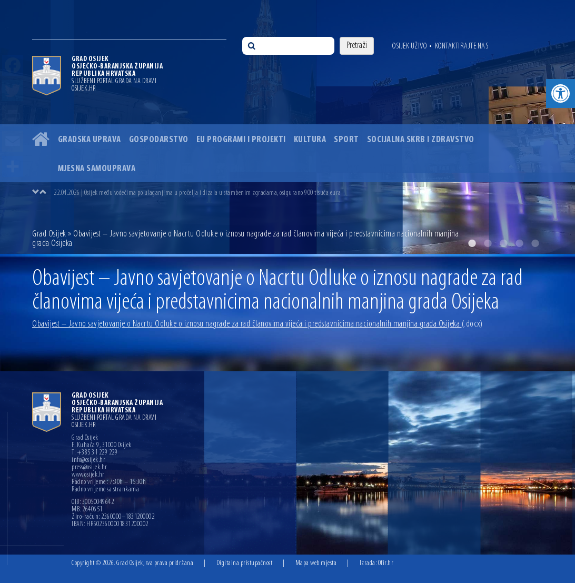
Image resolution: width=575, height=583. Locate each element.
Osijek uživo (409, 46)
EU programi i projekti (241, 140)
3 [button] (503, 243)
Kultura (310, 140)
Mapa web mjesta (316, 563)
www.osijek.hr (88, 475)
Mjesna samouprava (97, 169)
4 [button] (519, 243)
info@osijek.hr (88, 460)
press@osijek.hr (89, 467)
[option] (298, 192)
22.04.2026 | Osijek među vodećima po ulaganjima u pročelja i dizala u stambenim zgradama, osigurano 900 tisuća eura (197, 193)
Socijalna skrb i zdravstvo (420, 140)
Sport (346, 140)
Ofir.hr (386, 563)
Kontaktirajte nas (462, 46)
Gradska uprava (89, 140)
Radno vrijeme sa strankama (105, 489)
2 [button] (487, 243)
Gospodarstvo (159, 140)
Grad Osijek (50, 234)
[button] (560, 93)
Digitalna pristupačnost (244, 563)
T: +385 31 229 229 (94, 453)
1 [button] (472, 243)
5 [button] (535, 243)
